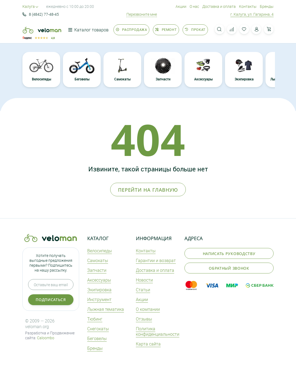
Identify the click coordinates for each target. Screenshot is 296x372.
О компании (148, 309)
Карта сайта (148, 344)
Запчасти (162, 69)
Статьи (143, 290)
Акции (181, 6)
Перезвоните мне (141, 14)
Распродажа (131, 29)
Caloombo (45, 337)
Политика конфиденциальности (157, 331)
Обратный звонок (229, 268)
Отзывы (144, 319)
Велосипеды (41, 69)
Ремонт (166, 29)
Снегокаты (98, 329)
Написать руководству (229, 253)
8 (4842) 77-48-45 (40, 14)
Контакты (248, 6)
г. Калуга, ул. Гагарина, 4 (252, 14)
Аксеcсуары (203, 69)
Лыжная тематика (105, 309)
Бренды (267, 6)
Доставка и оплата (219, 6)
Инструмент (99, 299)
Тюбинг (94, 319)
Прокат (195, 29)
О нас (194, 6)
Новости (144, 280)
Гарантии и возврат (156, 260)
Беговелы (81, 69)
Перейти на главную (148, 190)
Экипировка (243, 69)
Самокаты (122, 69)
